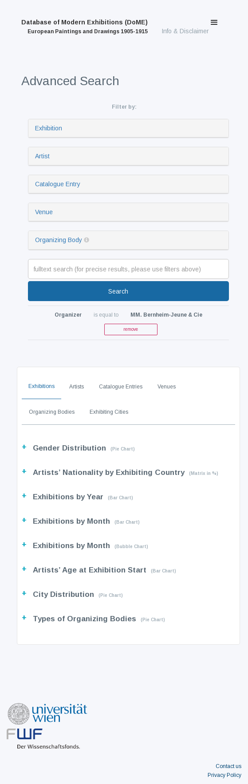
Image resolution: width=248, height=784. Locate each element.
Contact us (228, 766)
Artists (76, 387)
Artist (42, 156)
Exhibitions (41, 386)
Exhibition (48, 128)
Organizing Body (58, 239)
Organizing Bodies (52, 412)
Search (118, 291)
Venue (44, 212)
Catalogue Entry (57, 184)
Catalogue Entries (120, 387)
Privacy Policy (224, 775)
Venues (166, 387)
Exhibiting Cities (109, 412)
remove (130, 329)
